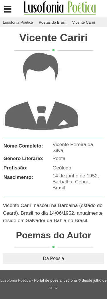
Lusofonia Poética (15, 280)
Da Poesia (53, 258)
